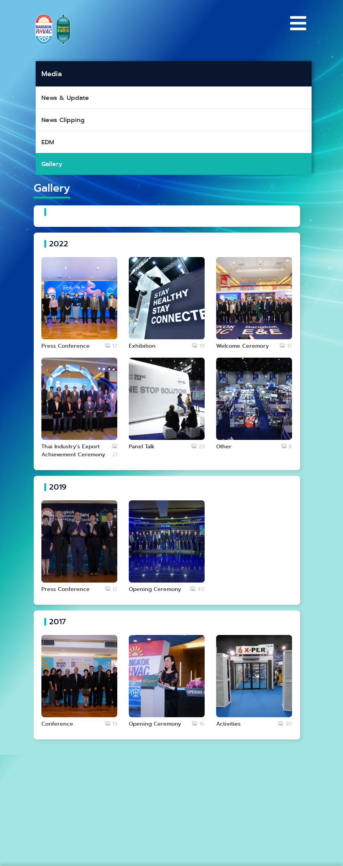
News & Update (65, 97)
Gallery (51, 164)
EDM (47, 142)
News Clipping (63, 120)
